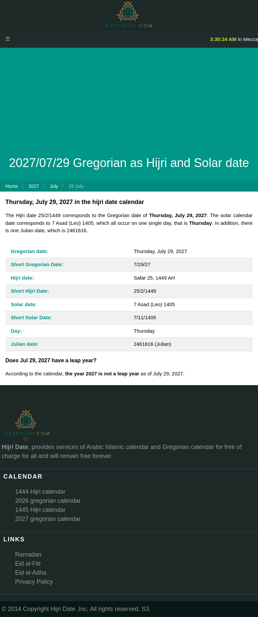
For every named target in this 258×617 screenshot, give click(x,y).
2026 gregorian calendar (48, 500)
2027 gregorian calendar (48, 519)
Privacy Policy (34, 581)
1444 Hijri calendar (40, 491)
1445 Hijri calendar (40, 509)
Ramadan (28, 554)
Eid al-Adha (30, 572)
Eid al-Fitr (28, 563)
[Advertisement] (129, 103)
